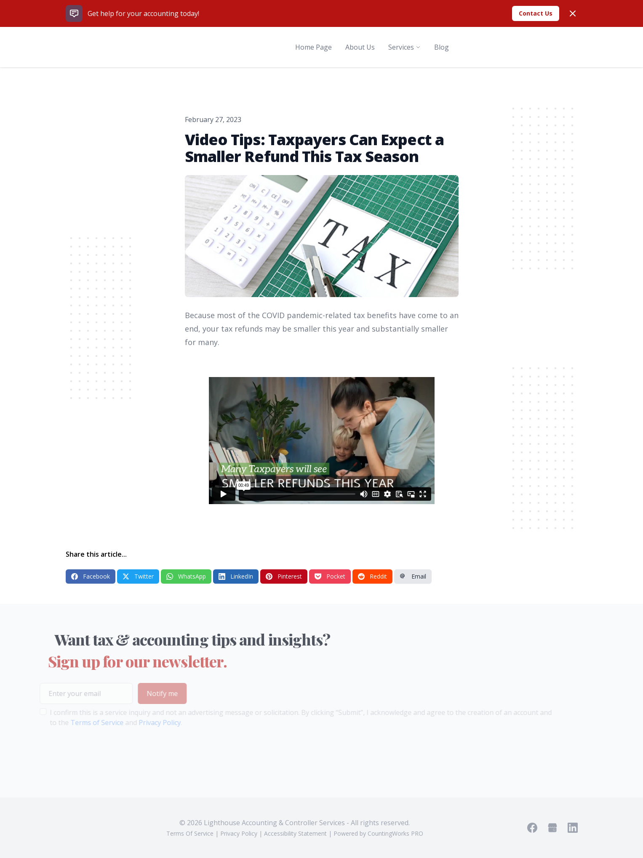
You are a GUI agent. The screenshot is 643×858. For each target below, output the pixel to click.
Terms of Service (85, 722)
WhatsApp (186, 576)
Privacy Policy (148, 722)
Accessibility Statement (295, 833)
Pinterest (284, 576)
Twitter (138, 576)
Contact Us (535, 13)
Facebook (90, 576)
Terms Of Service (189, 833)
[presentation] (92, 754)
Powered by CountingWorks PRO (378, 833)
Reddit (372, 576)
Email (413, 576)
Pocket (330, 576)
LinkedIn (236, 576)
